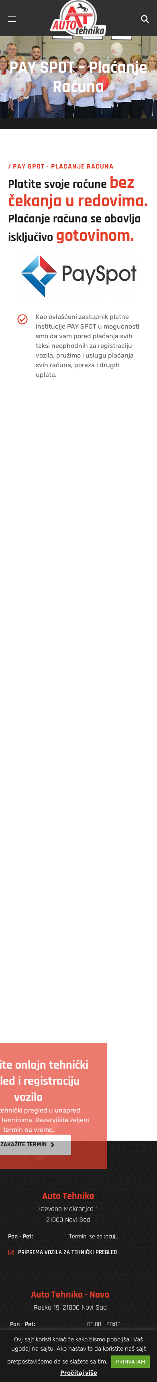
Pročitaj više (78, 1372)
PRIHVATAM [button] (130, 1362)
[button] (145, 18)
